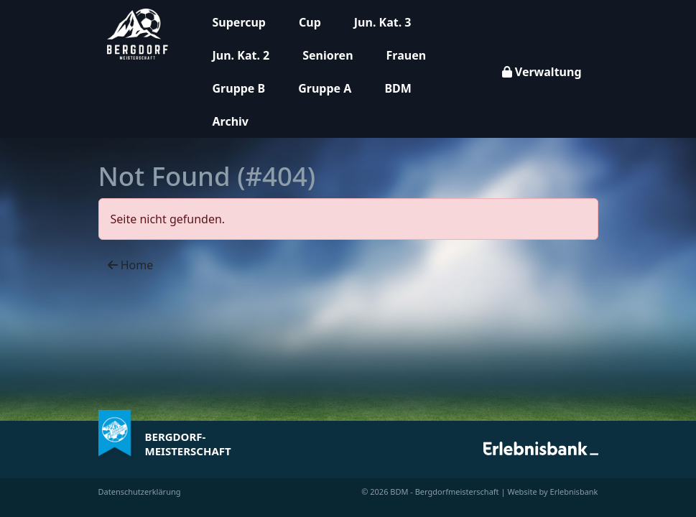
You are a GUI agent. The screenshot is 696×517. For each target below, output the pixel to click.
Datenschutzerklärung (139, 491)
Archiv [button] (231, 121)
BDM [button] (397, 88)
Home (131, 265)
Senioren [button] (327, 55)
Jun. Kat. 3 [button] (383, 22)
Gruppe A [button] (324, 88)
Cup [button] (310, 22)
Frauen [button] (406, 55)
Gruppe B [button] (239, 88)
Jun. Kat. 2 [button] (241, 55)
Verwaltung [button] (542, 72)
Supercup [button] (239, 22)
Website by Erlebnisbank (552, 491)
